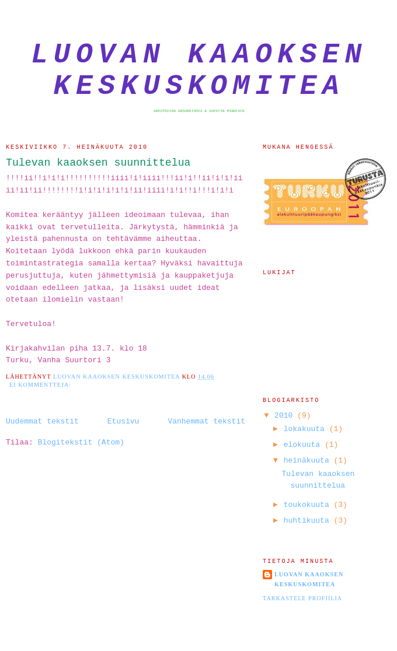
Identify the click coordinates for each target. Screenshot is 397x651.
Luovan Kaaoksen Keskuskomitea (199, 70)
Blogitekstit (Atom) (81, 442)
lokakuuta (306, 429)
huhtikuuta (309, 520)
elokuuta (304, 444)
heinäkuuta (309, 460)
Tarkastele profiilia (302, 598)
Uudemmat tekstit (42, 421)
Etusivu (123, 421)
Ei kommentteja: (41, 385)
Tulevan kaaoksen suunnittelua (98, 163)
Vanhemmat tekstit (206, 421)
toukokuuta (309, 505)
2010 (285, 415)
